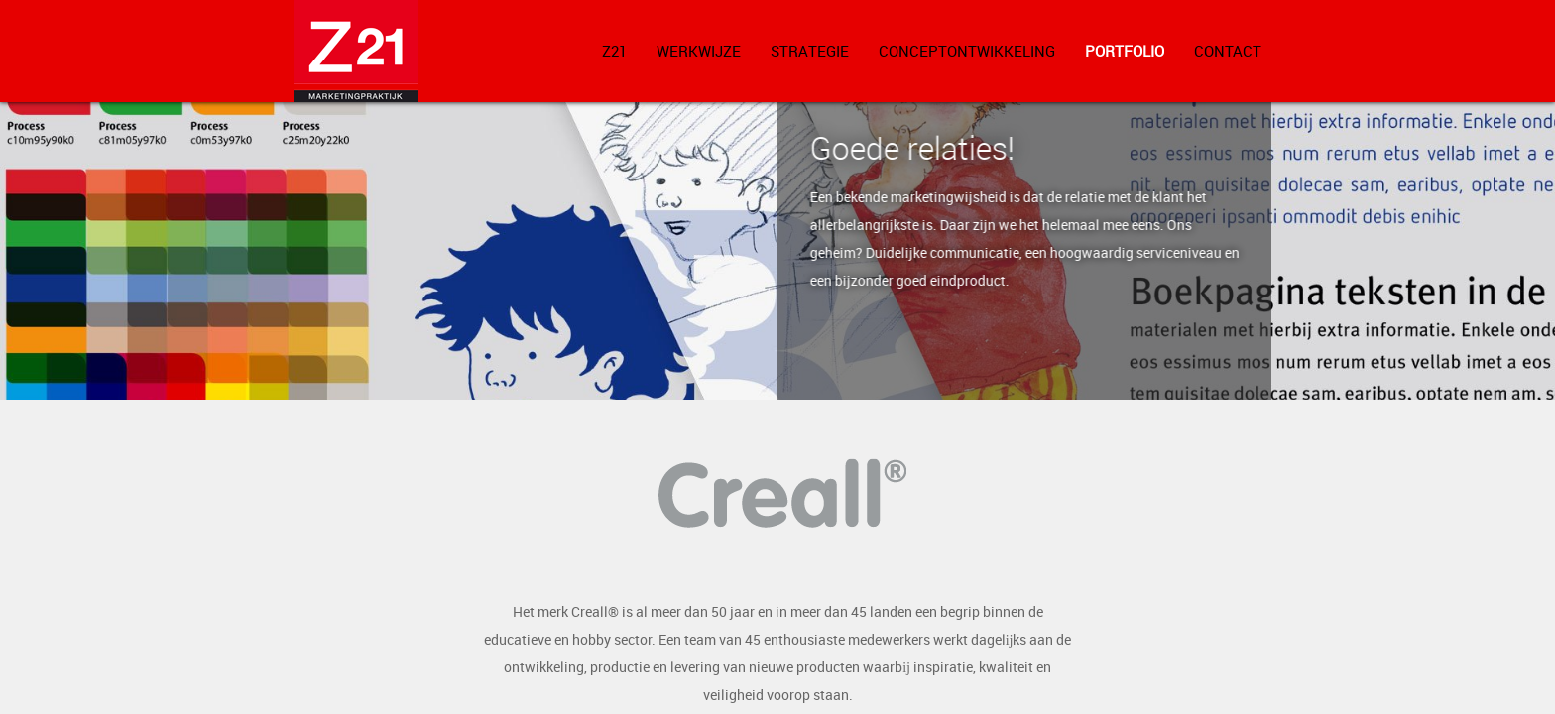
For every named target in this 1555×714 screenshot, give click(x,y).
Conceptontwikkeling (967, 50)
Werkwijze (699, 50)
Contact (1227, 50)
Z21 (614, 50)
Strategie (810, 50)
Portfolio (1124, 50)
